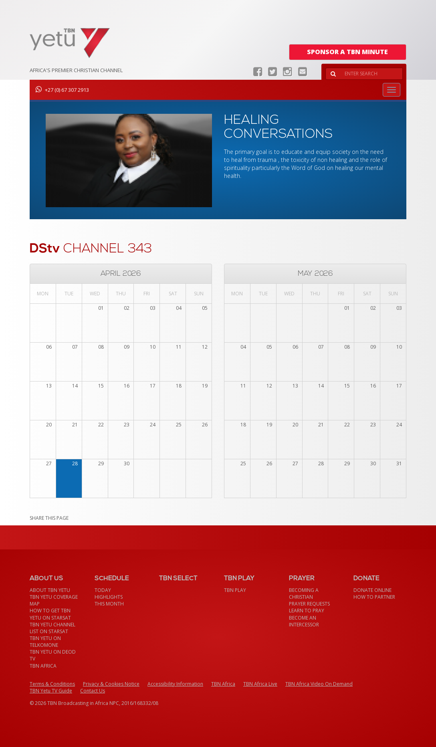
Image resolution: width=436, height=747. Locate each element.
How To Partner (374, 597)
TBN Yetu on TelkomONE (45, 641)
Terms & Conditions (52, 683)
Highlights (109, 597)
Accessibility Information (175, 683)
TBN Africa (43, 665)
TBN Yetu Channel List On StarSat (52, 628)
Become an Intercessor (304, 621)
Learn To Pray (306, 610)
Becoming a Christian (304, 593)
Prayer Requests (309, 603)
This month (109, 603)
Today (103, 590)
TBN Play (235, 590)
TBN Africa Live (260, 683)
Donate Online (372, 590)
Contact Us (92, 690)
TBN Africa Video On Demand (319, 683)
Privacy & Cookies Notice (111, 683)
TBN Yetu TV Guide (51, 690)
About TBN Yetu (50, 590)
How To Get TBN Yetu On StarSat (50, 614)
